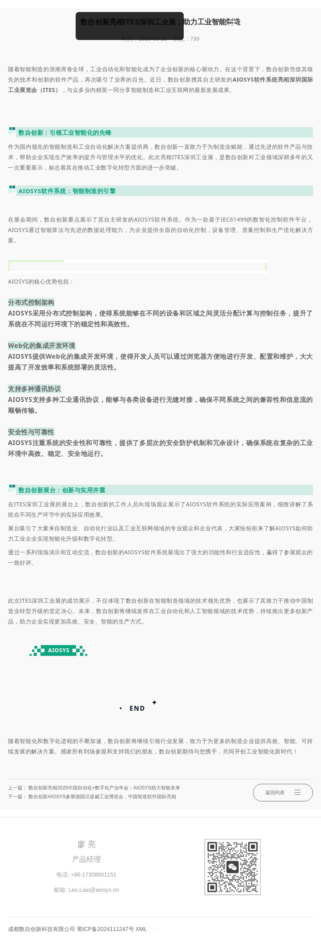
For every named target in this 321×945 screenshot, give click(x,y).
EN (152, 929)
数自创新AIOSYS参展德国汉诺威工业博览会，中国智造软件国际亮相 (102, 796)
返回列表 (283, 792)
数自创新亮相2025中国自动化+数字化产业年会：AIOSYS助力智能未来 (104, 788)
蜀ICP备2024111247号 (105, 929)
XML (141, 929)
